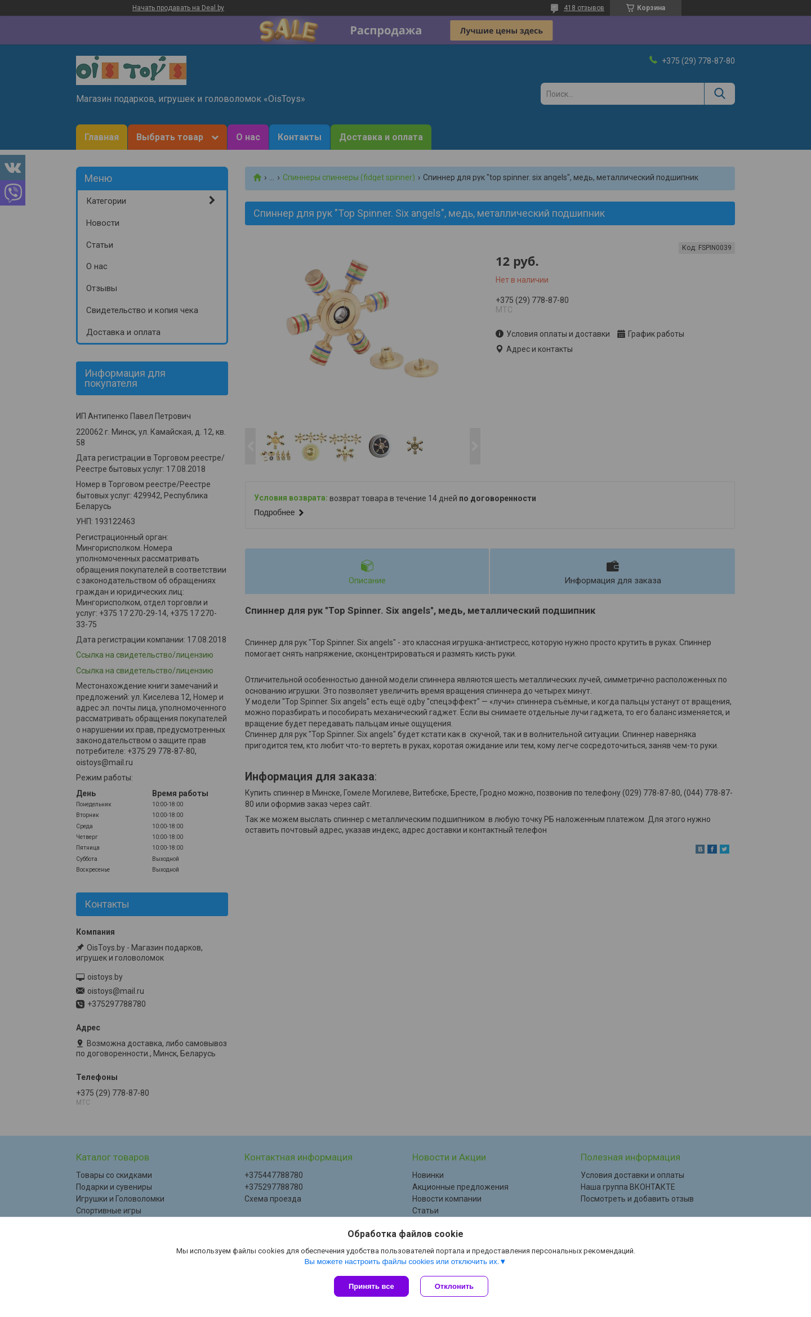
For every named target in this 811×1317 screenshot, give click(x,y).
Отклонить (454, 1286)
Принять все (371, 1286)
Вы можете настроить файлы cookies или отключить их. (401, 1261)
